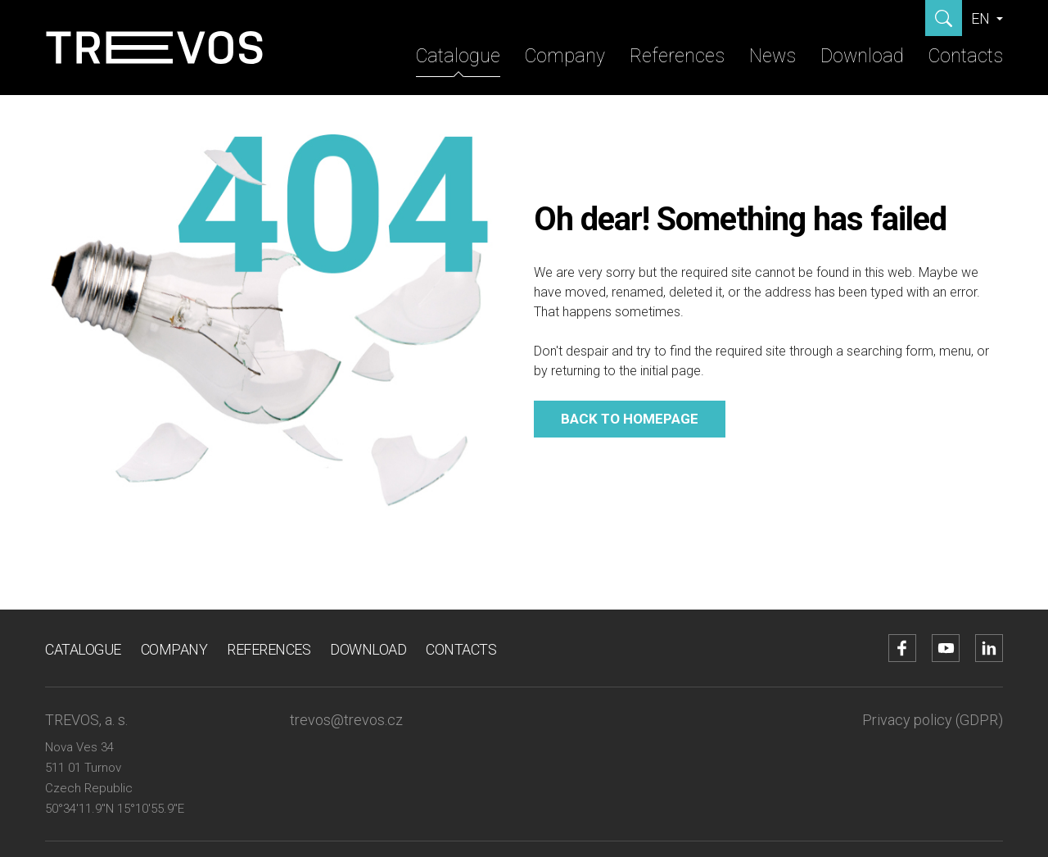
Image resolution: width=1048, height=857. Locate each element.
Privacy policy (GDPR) (932, 719)
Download (862, 56)
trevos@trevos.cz (346, 719)
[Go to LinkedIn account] (989, 648)
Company (565, 56)
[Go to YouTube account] (946, 648)
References (677, 56)
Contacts (965, 56)
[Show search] (943, 18)
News (772, 56)
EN (982, 18)
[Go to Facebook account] (902, 648)
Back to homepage (629, 418)
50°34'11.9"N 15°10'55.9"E (114, 808)
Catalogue (458, 56)
